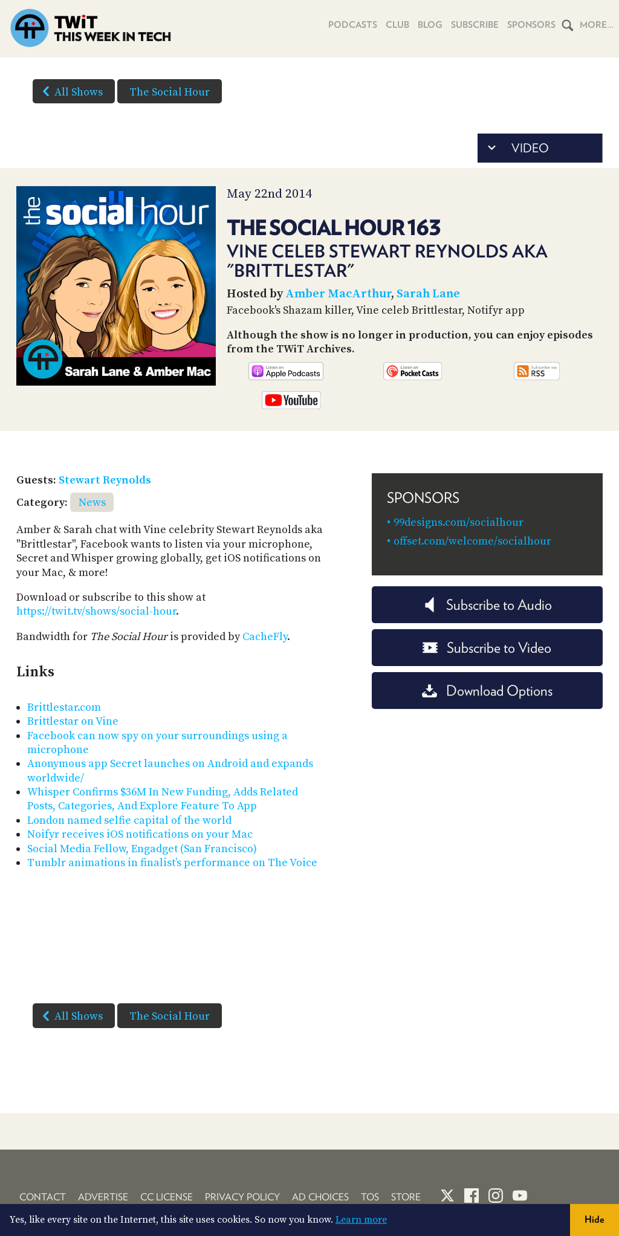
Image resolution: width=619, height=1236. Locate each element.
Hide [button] (594, 1219)
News (92, 503)
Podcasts (352, 24)
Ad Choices (320, 1197)
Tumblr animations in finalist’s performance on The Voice (172, 863)
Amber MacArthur (338, 294)
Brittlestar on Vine (72, 721)
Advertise (103, 1197)
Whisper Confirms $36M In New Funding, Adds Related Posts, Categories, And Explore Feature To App (162, 799)
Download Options (487, 690)
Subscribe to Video (487, 647)
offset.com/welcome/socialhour (472, 541)
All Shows (70, 91)
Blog (430, 24)
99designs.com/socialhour (458, 522)
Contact (42, 1197)
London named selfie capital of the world (129, 820)
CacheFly (264, 637)
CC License (166, 1197)
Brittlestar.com (64, 707)
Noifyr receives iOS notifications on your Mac (140, 834)
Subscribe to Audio (487, 604)
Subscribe (475, 24)
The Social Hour (169, 92)
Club (397, 24)
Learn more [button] (361, 1220)
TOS (370, 1197)
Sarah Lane (428, 294)
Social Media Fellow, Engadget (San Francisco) (142, 849)
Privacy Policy (242, 1197)
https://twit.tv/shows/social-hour (96, 611)
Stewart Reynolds (105, 480)
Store (406, 1197)
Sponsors (531, 24)
